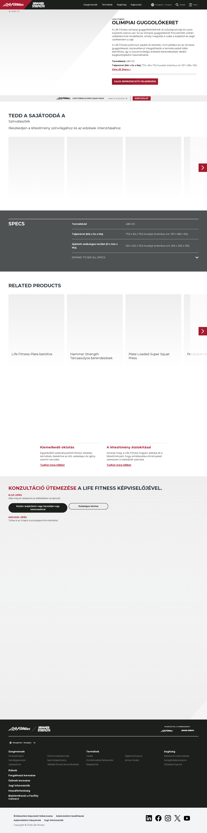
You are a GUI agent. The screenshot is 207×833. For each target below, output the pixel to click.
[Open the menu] (193, 4)
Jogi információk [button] (53, 820)
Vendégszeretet (17, 760)
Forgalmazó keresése (22, 775)
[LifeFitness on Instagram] (168, 818)
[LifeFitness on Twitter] (177, 818)
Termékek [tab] (107, 4)
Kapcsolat (136, 4)
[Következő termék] (203, 167)
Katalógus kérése (88, 506)
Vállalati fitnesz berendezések (63, 764)
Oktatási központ (173, 764)
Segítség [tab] (121, 4)
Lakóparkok (14, 764)
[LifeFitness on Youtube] (187, 818)
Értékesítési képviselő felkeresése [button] (33, 816)
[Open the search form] (180, 4)
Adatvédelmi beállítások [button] (70, 816)
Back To (14, 11)
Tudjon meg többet (52, 465)
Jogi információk (19, 785)
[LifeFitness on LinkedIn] (149, 818)
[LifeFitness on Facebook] (158, 818)
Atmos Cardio (132, 760)
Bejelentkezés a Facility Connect (23, 797)
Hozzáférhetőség (19, 790)
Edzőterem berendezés (176, 756)
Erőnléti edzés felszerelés (99, 760)
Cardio (89, 756)
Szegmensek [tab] (90, 4)
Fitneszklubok (16, 756)
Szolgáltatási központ (175, 760)
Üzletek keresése (19, 780)
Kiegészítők (92, 764)
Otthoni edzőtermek (58, 756)
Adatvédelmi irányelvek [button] (27, 820)
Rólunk (12, 770)
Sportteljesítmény (57, 760)
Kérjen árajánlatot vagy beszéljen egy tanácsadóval (38, 508)
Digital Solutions (133, 756)
